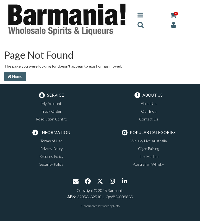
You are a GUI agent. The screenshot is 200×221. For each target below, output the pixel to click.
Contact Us (148, 119)
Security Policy (51, 164)
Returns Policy (51, 156)
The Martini (149, 156)
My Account (51, 103)
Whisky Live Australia (149, 140)
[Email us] (75, 181)
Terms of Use (51, 140)
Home (15, 76)
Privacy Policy (51, 148)
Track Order (51, 111)
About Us (149, 103)
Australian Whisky (148, 164)
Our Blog (148, 111)
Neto (116, 206)
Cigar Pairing (148, 148)
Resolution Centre (51, 119)
